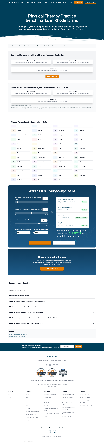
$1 (15, 214)
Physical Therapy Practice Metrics (32, 45)
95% (47, 225)
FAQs (45, 416)
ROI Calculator (47, 397)
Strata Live (47, 406)
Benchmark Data (49, 2)
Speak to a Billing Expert (32, 417)
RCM (9, 397)
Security (28, 408)
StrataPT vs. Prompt (85, 397)
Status (27, 420)
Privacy (28, 406)
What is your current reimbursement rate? (26, 220)
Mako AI (33, 2)
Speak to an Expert (31, 414)
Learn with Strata (30, 400)
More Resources (61, 2)
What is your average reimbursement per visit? (27, 209)
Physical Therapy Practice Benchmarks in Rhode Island (57, 45)
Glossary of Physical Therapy (51, 413)
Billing (27, 2)
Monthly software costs (23, 229)
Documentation (66, 400)
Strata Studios (47, 400)
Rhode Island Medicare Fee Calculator (18, 334)
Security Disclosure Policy (33, 411)
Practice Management (67, 397)
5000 (46, 204)
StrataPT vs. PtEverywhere (87, 406)
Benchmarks (18, 45)
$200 (46, 214)
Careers (28, 397)
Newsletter (29, 403)
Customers (39, 2)
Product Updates (48, 403)
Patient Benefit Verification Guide (17, 336)
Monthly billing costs (41, 229)
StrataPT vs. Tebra (84, 403)
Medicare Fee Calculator (50, 394)
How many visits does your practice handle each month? (28, 198)
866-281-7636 (52, 386)
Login (71, 2)
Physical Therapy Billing (68, 394)
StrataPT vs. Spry (84, 400)
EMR (22, 2)
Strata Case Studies (67, 417)
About (27, 394)
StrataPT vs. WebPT (85, 394)
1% (16, 225)
